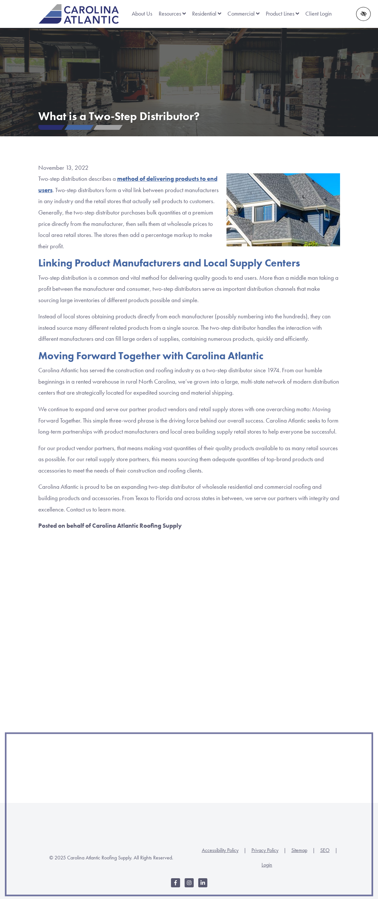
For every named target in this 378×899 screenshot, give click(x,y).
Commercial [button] (243, 13)
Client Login (318, 13)
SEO (325, 850)
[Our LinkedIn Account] (202, 886)
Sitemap (299, 850)
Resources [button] (172, 13)
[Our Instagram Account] (189, 886)
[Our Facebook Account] (175, 886)
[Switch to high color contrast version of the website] (363, 14)
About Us (142, 13)
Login (267, 864)
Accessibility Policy (220, 850)
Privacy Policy (264, 850)
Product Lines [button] (282, 13)
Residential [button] (206, 13)
